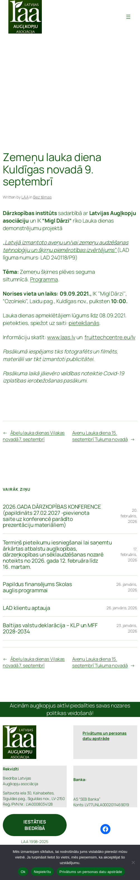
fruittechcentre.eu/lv (110, 337)
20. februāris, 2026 (128, 516)
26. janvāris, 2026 (122, 607)
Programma (44, 279)
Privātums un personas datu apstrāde (90, 872)
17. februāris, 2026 (128, 554)
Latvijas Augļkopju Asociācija (84, 16)
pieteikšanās (84, 323)
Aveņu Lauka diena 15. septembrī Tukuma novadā (100, 436)
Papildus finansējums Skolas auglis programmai (37, 587)
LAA (25, 197)
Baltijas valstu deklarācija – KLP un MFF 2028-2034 (50, 628)
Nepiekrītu (42, 872)
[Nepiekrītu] (133, 862)
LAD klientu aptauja (26, 608)
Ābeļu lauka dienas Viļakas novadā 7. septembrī (34, 436)
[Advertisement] (70, 92)
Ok (23, 872)
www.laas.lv (61, 337)
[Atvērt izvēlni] (128, 16)
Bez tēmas (42, 197)
